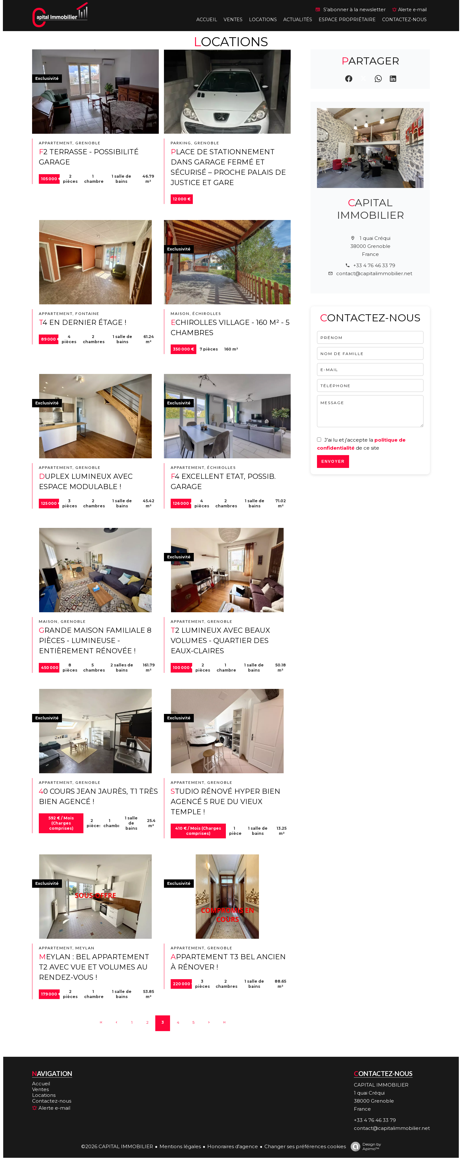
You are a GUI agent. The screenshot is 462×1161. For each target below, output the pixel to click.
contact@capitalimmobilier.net (374, 273)
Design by (364, 1146)
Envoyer (333, 461)
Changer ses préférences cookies (305, 1146)
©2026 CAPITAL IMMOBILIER (117, 1146)
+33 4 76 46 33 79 (374, 265)
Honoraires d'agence (232, 1146)
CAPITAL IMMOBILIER (370, 208)
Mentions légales (180, 1146)
